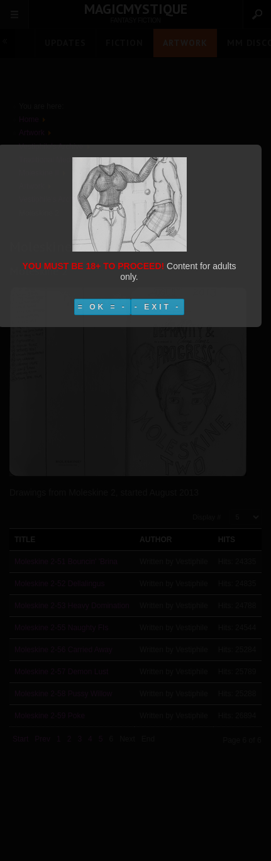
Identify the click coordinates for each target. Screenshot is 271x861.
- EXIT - (157, 307)
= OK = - (102, 307)
